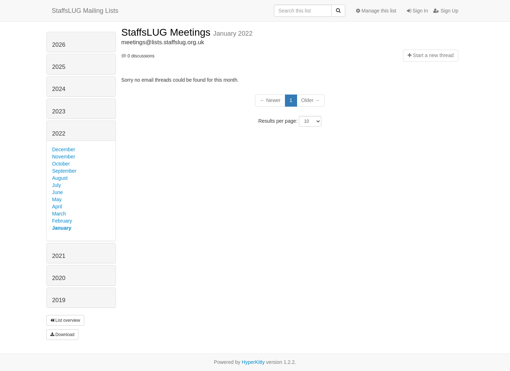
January (61, 228)
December (63, 149)
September (64, 171)
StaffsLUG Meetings (167, 32)
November (63, 156)
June (57, 192)
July (56, 185)
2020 (58, 278)
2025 (58, 66)
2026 (58, 44)
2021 (58, 256)
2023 (58, 111)
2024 (58, 89)
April (57, 206)
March (59, 214)
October (61, 164)
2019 (58, 300)
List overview (65, 320)
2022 (58, 133)
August (60, 178)
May (56, 199)
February (62, 221)
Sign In (417, 11)
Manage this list (376, 11)
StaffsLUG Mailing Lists (85, 10)
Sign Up (445, 11)
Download (62, 334)
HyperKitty (253, 362)
